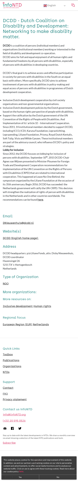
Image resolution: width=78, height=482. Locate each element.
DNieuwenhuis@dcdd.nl (18, 223)
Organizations (12, 366)
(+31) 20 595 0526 (14, 420)
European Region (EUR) (17, 324)
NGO (6, 283)
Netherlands (41, 324)
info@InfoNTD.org (14, 414)
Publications (11, 360)
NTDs (6, 372)
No (58, 477)
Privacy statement (15, 399)
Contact (8, 387)
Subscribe (9, 442)
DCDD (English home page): (21, 238)
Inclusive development (18, 306)
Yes (20, 477)
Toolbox (8, 354)
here (40, 199)
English (50, 5)
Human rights (42, 306)
